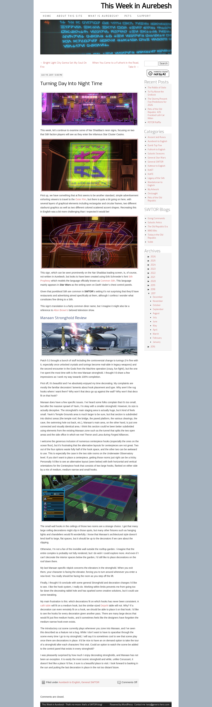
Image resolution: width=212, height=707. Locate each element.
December (158, 297)
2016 (153, 346)
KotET (150, 170)
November (158, 301)
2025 (153, 260)
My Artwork (153, 189)
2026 (153, 256)
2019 (153, 285)
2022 (153, 273)
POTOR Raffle (154, 122)
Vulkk (150, 242)
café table (45, 605)
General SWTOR (90, 682)
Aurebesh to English (69, 682)
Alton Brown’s (61, 310)
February (157, 338)
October (157, 305)
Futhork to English (156, 149)
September (158, 309)
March (156, 334)
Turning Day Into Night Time (71, 83)
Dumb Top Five (155, 145)
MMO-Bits (152, 230)
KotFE (150, 174)
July (155, 317)
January (156, 342)
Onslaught (153, 193)
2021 (153, 277)
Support (144, 16)
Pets (128, 16)
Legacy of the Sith (156, 178)
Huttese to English (156, 166)
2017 (153, 293)
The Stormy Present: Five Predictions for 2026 (157, 102)
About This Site (70, 16)
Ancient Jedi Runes (157, 137)
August (156, 313)
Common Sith (108, 280)
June (155, 321)
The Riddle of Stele (157, 87)
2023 (153, 269)
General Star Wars (157, 157)
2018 (153, 289)
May (155, 325)
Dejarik (104, 605)
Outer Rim (80, 199)
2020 (153, 281)
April (155, 329)
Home (47, 16)
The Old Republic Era (158, 226)
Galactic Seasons (156, 153)
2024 (153, 264)
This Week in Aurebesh (136, 6)
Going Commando (156, 218)
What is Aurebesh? (103, 16)
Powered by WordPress (121, 704)
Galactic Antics (155, 222)
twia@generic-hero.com (157, 704)
